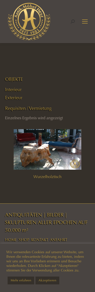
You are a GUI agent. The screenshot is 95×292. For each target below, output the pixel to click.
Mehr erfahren (21, 280)
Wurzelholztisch (47, 176)
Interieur (13, 89)
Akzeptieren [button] (47, 280)
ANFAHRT (58, 240)
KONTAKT (39, 240)
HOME (11, 240)
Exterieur (13, 98)
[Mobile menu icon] (85, 21)
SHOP (24, 240)
